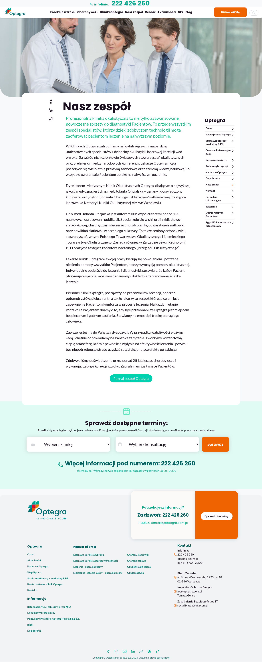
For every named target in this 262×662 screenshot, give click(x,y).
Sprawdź (215, 444)
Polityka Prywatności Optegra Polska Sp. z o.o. (53, 619)
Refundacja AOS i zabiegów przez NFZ (49, 607)
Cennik (150, 12)
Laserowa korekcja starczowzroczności (95, 561)
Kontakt (220, 191)
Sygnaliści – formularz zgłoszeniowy (220, 224)
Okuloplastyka (135, 573)
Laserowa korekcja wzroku (88, 555)
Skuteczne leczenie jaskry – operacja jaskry (97, 573)
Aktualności (166, 12)
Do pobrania (220, 178)
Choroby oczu (87, 12)
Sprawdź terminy (216, 516)
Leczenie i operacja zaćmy (88, 567)
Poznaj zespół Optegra (131, 379)
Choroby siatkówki (138, 555)
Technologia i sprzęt (220, 166)
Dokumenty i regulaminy (41, 613)
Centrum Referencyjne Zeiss (220, 152)
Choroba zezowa (136, 561)
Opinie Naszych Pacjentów (220, 214)
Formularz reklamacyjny (220, 198)
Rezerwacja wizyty (220, 160)
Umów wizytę (230, 12)
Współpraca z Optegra (220, 134)
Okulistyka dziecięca (139, 567)
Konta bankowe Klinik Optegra (44, 584)
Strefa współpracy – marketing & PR (220, 142)
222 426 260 (180, 464)
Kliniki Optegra (111, 12)
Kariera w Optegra (220, 172)
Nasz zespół (134, 12)
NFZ (181, 12)
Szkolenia (220, 206)
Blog (188, 12)
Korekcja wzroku (62, 12)
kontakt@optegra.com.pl (169, 526)
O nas (220, 128)
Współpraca (34, 572)
